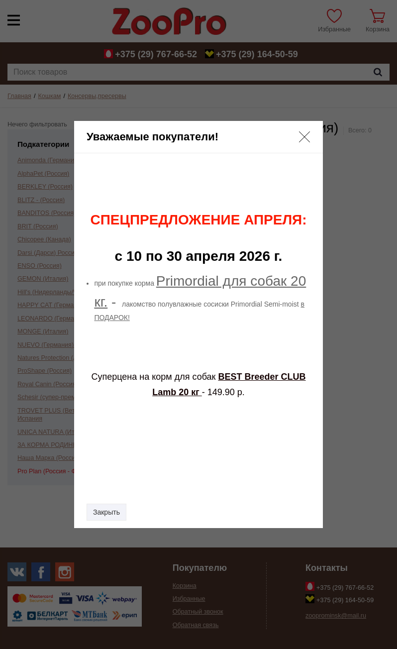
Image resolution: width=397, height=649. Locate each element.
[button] (304, 137)
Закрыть (106, 512)
